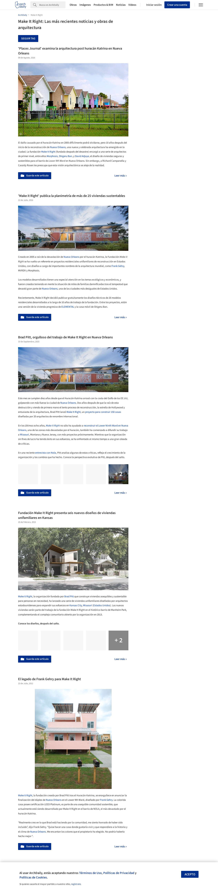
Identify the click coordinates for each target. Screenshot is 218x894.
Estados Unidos (101, 605)
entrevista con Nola (45, 453)
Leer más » (120, 176)
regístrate (76, 884)
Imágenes (85, 4)
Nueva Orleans (58, 147)
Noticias (121, 4)
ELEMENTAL (67, 307)
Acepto (190, 874)
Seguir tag (28, 38)
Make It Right (48, 152)
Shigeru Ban (65, 156)
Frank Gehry (117, 266)
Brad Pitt (69, 596)
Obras (73, 4)
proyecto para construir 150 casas (103, 412)
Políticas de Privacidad (118, 873)
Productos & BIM (103, 4)
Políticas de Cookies (33, 877)
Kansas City (75, 605)
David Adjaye (82, 156)
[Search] (52, 4)
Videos (132, 4)
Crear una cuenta (177, 5)
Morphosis (52, 156)
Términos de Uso (90, 873)
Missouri (24, 434)
